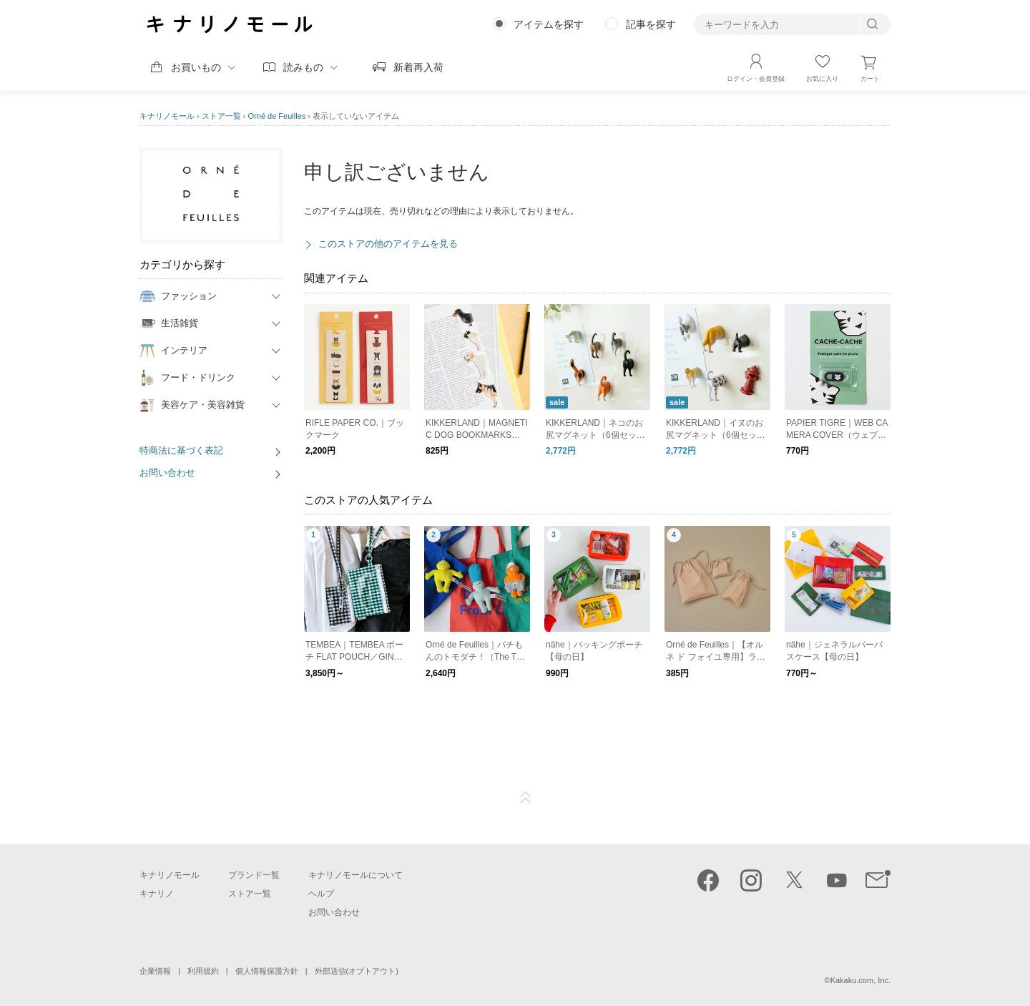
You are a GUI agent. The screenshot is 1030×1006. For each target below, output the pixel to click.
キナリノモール (167, 116)
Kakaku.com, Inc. (860, 980)
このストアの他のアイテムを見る (388, 243)
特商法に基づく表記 (181, 450)
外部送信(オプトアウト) (356, 971)
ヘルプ (321, 894)
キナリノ (156, 894)
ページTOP (525, 798)
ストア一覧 (221, 116)
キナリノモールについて (355, 875)
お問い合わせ (167, 472)
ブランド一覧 (254, 875)
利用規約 (203, 971)
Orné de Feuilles (277, 116)
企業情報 (155, 971)
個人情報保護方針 (266, 971)
